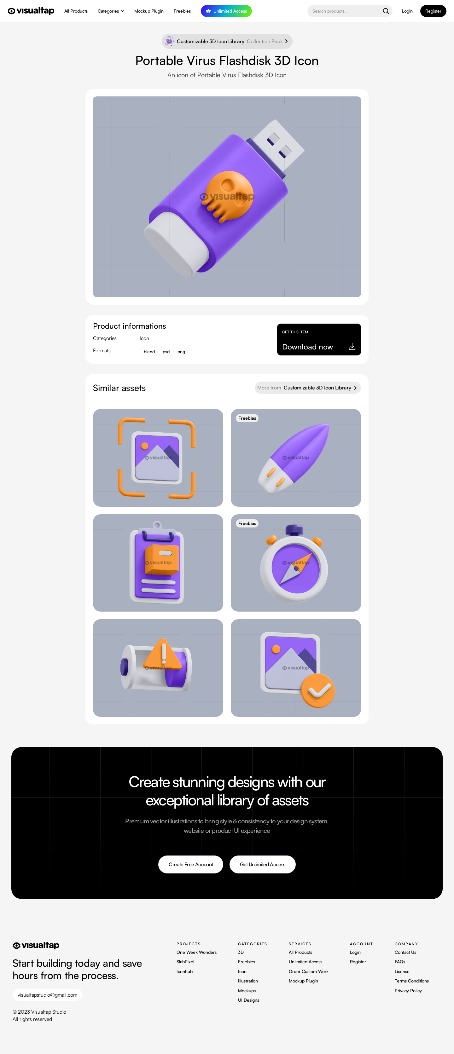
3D (241, 952)
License (402, 971)
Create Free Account (191, 864)
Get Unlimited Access (262, 864)
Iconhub (185, 971)
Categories (108, 11)
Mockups (247, 990)
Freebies (182, 11)
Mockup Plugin (149, 11)
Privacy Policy (408, 990)
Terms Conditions (412, 980)
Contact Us (405, 952)
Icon (242, 971)
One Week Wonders (197, 952)
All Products (76, 11)
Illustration (248, 980)
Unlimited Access (305, 961)
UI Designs (248, 1000)
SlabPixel (185, 961)
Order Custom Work (309, 971)
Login (407, 11)
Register (358, 961)
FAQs (400, 961)
